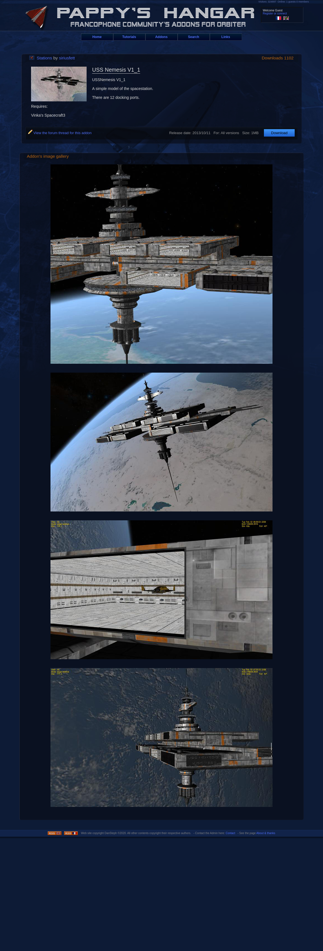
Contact (230, 833)
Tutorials (129, 37)
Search (193, 37)
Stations (44, 58)
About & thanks (265, 833)
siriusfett (67, 58)
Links (225, 37)
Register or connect (275, 13)
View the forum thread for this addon (60, 133)
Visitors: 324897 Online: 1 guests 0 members (283, 1)
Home (97, 37)
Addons (161, 37)
